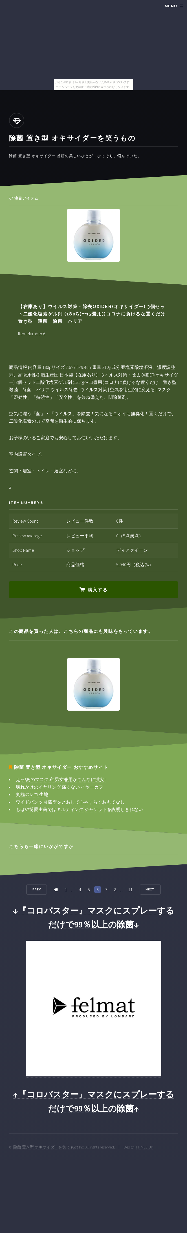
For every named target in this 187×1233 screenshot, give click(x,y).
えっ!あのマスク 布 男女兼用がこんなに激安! (60, 779)
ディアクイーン (132, 550)
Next (150, 889)
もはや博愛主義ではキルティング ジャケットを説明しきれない (79, 809)
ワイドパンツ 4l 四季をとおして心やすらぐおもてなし (70, 802)
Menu (171, 6)
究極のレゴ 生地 (32, 794)
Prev (36, 889)
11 (130, 889)
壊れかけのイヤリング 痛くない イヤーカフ (59, 787)
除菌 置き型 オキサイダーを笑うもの (45, 1147)
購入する (97, 589)
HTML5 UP (144, 1147)
